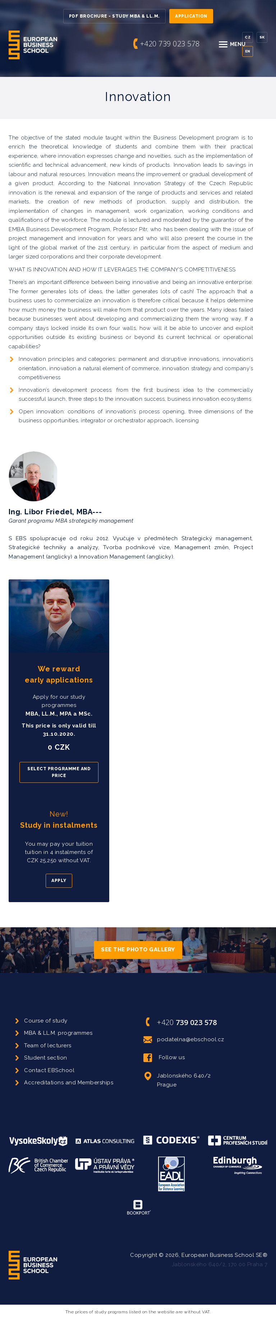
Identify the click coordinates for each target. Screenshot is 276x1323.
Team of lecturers (48, 1045)
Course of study (46, 1020)
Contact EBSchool (49, 1070)
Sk (262, 37)
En (247, 51)
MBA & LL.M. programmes (58, 1033)
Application (191, 16)
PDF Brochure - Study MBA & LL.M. (114, 16)
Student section (45, 1058)
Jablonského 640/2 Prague (177, 1079)
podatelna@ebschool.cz (183, 1039)
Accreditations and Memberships (68, 1082)
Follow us (164, 1057)
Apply (58, 880)
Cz (247, 37)
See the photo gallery (138, 950)
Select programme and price (59, 772)
